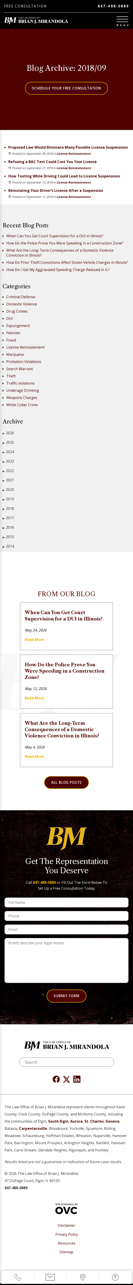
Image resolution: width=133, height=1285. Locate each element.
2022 (8, 471)
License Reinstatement (73, 154)
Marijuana (15, 355)
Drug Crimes (17, 311)
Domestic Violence (21, 304)
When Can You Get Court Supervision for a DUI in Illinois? (54, 236)
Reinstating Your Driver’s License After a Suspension (55, 191)
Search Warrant (19, 369)
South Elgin (58, 1123)
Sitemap (66, 1253)
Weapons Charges (21, 398)
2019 (8, 499)
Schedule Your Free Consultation (66, 88)
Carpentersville (33, 1130)
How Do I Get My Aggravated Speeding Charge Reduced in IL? (58, 270)
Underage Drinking (22, 391)
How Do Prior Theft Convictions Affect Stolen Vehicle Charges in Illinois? (67, 263)
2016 (8, 528)
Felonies (13, 333)
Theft (11, 376)
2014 (8, 547)
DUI (9, 319)
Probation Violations (23, 362)
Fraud (11, 340)
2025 (8, 443)
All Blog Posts (66, 783)
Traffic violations (20, 383)
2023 (8, 462)
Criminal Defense (20, 297)
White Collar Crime (22, 405)
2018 (8, 509)
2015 (8, 537)
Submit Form (66, 997)
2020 (8, 490)
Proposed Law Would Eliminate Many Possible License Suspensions (68, 148)
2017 (8, 518)
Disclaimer (66, 1227)
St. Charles (94, 1123)
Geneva (112, 1123)
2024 (8, 452)
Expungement (18, 326)
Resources (66, 1245)
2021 (8, 481)
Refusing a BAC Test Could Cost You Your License (52, 162)
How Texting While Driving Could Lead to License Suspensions (64, 176)
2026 (8, 433)
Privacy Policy (66, 1236)
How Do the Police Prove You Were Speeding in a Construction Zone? (64, 243)
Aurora (76, 1123)
